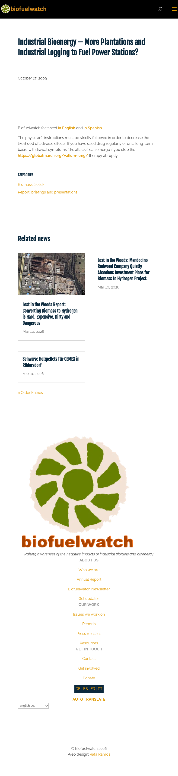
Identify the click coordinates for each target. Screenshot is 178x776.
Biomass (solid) (31, 184)
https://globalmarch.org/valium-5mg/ (53, 155)
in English (66, 128)
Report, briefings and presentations (47, 192)
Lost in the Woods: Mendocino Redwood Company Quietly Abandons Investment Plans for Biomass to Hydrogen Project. (123, 270)
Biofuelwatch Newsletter (89, 589)
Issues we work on (89, 614)
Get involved (89, 668)
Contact (89, 658)
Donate (89, 678)
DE (78, 689)
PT (100, 689)
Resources (89, 643)
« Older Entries (30, 392)
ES (85, 689)
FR (93, 689)
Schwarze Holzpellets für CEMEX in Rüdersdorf (50, 362)
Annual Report (89, 579)
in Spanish (93, 128)
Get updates (89, 598)
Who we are (89, 570)
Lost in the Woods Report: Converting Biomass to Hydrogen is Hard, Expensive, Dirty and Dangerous (49, 314)
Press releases (88, 633)
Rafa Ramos (100, 754)
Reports (89, 624)
